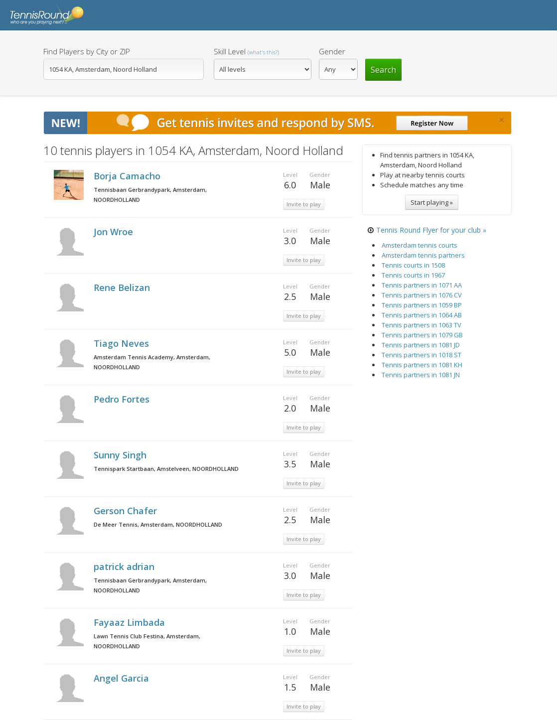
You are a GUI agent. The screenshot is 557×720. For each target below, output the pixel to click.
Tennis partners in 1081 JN (421, 374)
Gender (332, 51)
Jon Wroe (115, 232)
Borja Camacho (128, 176)
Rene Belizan (123, 287)
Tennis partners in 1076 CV (422, 294)
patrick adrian (125, 567)
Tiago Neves (122, 343)
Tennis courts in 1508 (413, 265)
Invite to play (303, 204)
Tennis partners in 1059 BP (422, 304)
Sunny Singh (121, 455)
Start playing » (432, 202)
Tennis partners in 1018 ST (421, 354)
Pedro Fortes (123, 399)
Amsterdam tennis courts (419, 245)
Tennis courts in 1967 (413, 275)
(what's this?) (263, 52)
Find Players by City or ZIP (86, 51)
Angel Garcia (122, 678)
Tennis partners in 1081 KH (422, 364)
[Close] (501, 120)
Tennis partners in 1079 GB (422, 334)
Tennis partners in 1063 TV (421, 324)
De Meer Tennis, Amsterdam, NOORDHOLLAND (158, 524)
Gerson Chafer (126, 511)
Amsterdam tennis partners (423, 255)
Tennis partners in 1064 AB (422, 314)
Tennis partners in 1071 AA (422, 285)
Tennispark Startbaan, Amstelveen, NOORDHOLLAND (166, 468)
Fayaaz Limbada (130, 622)
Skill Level (246, 51)
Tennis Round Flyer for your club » (431, 230)
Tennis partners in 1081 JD (421, 344)
